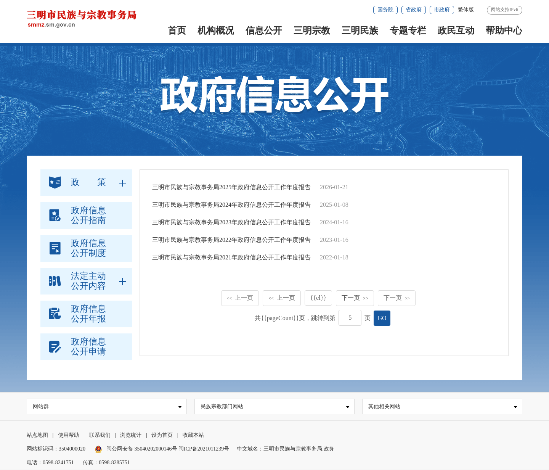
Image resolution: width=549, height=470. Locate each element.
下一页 (355, 298)
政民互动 (456, 30)
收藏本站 (193, 435)
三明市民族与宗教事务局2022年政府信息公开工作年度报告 (231, 240)
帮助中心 (504, 30)
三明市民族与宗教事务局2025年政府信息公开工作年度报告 (231, 187)
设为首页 (162, 435)
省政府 (414, 10)
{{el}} (318, 298)
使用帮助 (68, 435)
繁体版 (466, 10)
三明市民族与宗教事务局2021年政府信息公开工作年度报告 (231, 257)
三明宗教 (312, 30)
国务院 (385, 10)
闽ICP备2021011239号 (203, 449)
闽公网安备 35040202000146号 (137, 449)
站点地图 (37, 435)
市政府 (442, 10)
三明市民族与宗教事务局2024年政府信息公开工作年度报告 (231, 204)
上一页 (240, 298)
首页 (177, 30)
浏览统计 (130, 435)
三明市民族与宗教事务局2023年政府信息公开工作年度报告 (231, 222)
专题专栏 (408, 30)
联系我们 (100, 435)
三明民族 (360, 30)
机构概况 (215, 30)
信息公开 (264, 30)
